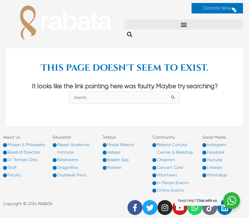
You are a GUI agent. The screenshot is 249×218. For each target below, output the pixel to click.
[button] (183, 24)
